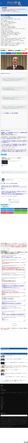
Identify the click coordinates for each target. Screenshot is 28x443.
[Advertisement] (14, 242)
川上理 (8, 438)
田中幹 (5, 434)
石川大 (21, 439)
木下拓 (26, 434)
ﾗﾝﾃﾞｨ (15, 438)
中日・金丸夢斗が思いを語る (8, 371)
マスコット (18, 438)
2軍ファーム (9, 433)
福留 (2, 438)
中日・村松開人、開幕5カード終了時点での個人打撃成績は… (12, 374)
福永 (3, 434)
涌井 (17, 434)
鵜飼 (8, 434)
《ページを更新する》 (14, 338)
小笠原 (10, 434)
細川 (21, 433)
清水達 (24, 434)
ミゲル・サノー (25, 439)
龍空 (14, 434)
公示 (23, 438)
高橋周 (22, 434)
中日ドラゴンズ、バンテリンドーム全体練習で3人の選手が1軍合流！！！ (9, 22)
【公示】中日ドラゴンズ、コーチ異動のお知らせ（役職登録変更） (8, 27)
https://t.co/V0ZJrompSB (11, 98)
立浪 (24, 433)
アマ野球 (2, 414)
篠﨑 (14, 439)
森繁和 (6, 438)
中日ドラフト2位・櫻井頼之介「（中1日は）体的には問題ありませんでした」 (9, 45)
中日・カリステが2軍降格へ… (4, 20)
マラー (11, 438)
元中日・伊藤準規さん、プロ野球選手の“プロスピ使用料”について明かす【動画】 (10, 32)
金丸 (16, 433)
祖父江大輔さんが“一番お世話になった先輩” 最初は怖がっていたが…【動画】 (13, 389)
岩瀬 (5, 438)
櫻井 (12, 439)
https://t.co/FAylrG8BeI (19, 79)
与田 (7, 439)
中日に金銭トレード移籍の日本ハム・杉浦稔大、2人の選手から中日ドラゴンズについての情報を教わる (12, 40)
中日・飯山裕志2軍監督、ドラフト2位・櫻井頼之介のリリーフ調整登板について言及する (11, 33)
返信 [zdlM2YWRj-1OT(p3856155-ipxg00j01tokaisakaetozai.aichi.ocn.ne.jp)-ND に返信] (24, 315)
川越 (10, 438)
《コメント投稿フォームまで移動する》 (14, 217)
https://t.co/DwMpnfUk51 (20, 107)
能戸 (15, 439)
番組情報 (12, 433)
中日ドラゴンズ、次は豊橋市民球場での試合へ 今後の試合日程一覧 (14, 378)
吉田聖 (11, 439)
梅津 (16, 434)
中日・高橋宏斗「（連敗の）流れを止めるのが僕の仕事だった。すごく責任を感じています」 (11, 39)
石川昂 (19, 433)
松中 (6, 439)
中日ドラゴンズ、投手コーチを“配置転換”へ (6, 16)
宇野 (4, 439)
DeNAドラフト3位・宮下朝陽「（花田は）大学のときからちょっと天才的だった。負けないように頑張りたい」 (13, 28)
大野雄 (20, 434)
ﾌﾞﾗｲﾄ (11, 434)
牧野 (19, 439)
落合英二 (7, 433)
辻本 (13, 434)
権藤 (3, 438)
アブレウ (20, 438)
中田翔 (6, 434)
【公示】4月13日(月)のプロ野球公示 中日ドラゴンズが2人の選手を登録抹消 (9, 34)
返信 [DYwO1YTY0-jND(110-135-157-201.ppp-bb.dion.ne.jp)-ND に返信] (24, 279)
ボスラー (14, 438)
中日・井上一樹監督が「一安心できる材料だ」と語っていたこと (8, 26)
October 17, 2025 (16, 80)
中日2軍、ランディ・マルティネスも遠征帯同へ (11, 385)
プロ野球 (2, 416)
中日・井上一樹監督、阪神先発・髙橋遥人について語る (7, 21)
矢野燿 (9, 439)
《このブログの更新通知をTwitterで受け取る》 (14, 216)
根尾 (13, 433)
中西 (18, 433)
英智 (3, 439)
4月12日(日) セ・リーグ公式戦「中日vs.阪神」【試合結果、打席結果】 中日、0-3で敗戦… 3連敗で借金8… (13, 38)
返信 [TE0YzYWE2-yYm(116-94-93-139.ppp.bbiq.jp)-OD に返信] (24, 331)
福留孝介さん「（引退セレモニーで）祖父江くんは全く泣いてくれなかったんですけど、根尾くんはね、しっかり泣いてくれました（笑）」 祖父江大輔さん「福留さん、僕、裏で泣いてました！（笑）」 (13, 382)
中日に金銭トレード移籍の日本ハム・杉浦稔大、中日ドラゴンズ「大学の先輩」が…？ (10, 44)
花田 (18, 439)
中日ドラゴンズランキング (16, 215)
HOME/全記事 (2, 433)
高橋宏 (15, 433)
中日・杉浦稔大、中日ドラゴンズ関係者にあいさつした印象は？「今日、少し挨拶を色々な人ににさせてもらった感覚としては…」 (13, 396)
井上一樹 (4, 433)
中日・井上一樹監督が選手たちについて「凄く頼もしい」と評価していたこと (13, 392)
